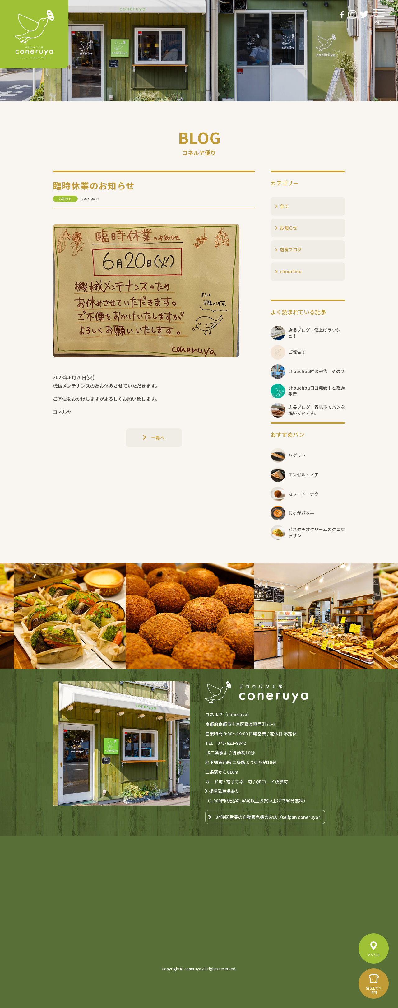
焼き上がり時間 (374, 990)
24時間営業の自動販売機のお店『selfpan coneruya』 (269, 817)
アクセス (374, 954)
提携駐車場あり (224, 791)
